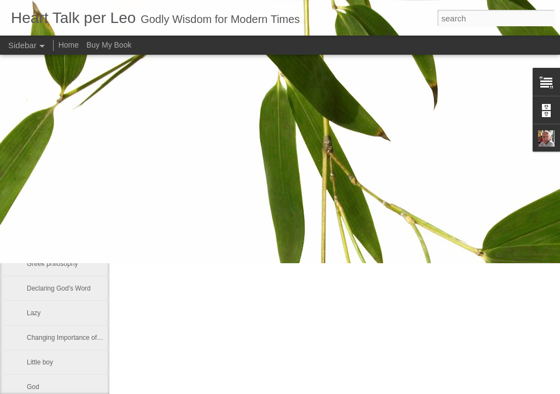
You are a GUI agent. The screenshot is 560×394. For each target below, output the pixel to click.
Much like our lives (54, 190)
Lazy (33, 313)
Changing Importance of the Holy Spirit (83, 337)
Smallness (42, 165)
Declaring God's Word (59, 288)
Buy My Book (108, 44)
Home (69, 44)
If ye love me (45, 214)
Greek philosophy (52, 264)
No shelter (42, 239)
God (33, 387)
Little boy (40, 362)
